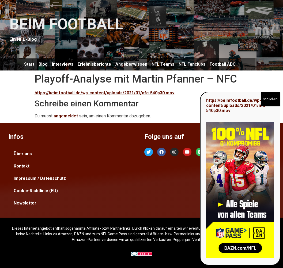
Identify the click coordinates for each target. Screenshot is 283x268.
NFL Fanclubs (192, 64)
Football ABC (223, 64)
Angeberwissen (131, 64)
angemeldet (66, 115)
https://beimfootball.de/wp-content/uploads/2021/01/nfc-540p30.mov (105, 92)
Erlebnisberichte (94, 64)
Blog (43, 64)
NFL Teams (163, 64)
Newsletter (25, 203)
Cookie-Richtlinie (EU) (36, 190)
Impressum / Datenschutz (40, 178)
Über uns (23, 153)
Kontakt (21, 166)
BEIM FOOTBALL (66, 24)
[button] (259, 63)
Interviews (62, 64)
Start (29, 64)
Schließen (270, 99)
